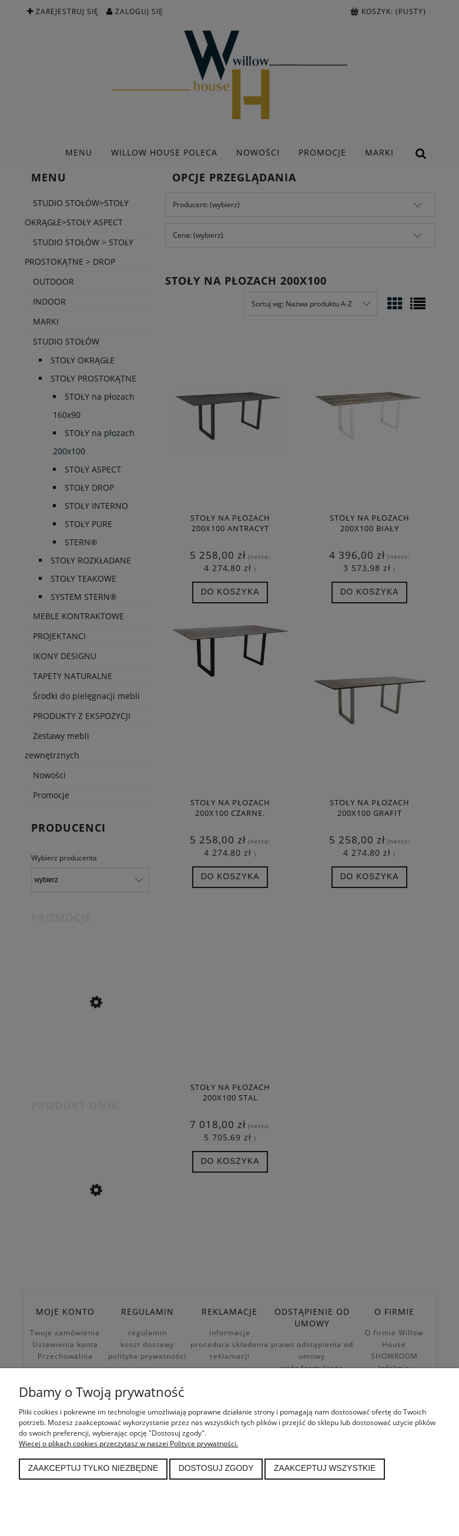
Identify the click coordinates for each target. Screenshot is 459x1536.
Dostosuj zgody (216, 1468)
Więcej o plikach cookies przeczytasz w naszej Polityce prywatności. (128, 1444)
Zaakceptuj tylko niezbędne (93, 1468)
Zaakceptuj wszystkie (325, 1468)
